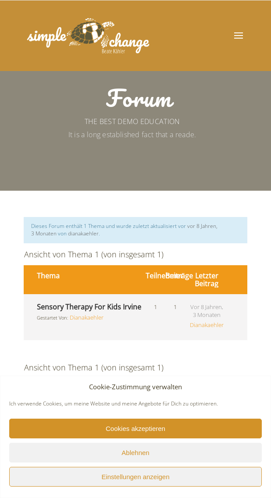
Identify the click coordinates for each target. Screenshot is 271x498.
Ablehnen (135, 452)
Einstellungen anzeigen (135, 476)
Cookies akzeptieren (135, 428)
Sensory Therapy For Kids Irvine (89, 307)
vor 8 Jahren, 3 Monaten (206, 311)
